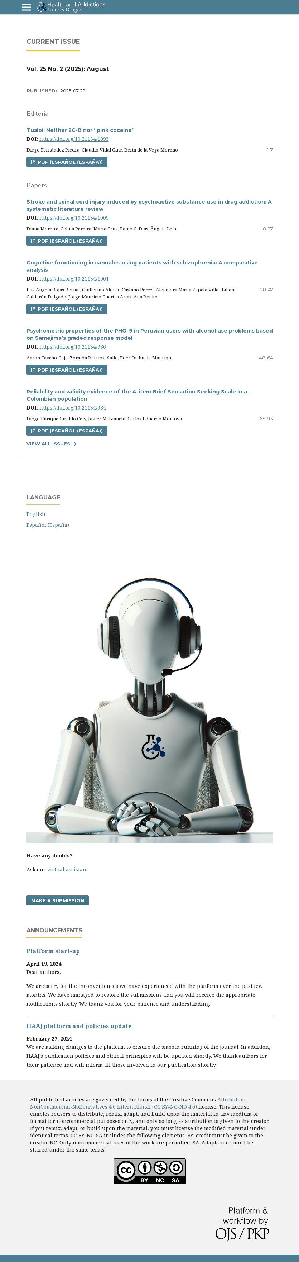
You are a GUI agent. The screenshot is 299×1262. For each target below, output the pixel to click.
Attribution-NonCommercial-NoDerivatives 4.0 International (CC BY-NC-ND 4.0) (139, 1103)
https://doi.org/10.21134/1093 (74, 138)
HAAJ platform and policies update (79, 1026)
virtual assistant (67, 869)
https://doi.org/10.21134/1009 (74, 217)
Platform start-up (53, 951)
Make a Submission (57, 900)
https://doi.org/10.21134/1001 (74, 278)
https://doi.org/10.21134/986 (72, 346)
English (35, 514)
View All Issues (48, 443)
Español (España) (47, 524)
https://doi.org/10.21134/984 (72, 407)
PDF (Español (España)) (69, 162)
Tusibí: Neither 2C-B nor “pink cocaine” (80, 130)
